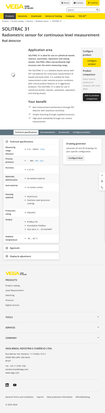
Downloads (36, 16)
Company (70, 16)
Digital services (12, 304)
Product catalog (12, 285)
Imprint (40, 396)
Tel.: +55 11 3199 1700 (15, 365)
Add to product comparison (92, 97)
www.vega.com (12, 372)
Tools (9, 316)
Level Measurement (14, 290)
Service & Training (53, 16)
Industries (22, 16)
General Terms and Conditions (19, 396)
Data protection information (59, 396)
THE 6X (82, 16)
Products (9, 16)
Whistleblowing (83, 396)
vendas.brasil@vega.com (16, 369)
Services (10, 327)
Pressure (9, 299)
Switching (9, 295)
